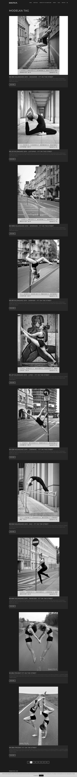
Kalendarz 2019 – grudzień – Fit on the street (34, 77)
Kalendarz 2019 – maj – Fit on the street (32, 524)
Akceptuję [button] (41, 775)
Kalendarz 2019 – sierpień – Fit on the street (32, 300)
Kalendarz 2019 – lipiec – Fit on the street (31, 375)
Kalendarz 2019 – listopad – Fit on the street (33, 151)
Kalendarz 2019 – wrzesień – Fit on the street (34, 226)
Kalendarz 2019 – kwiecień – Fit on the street (34, 598)
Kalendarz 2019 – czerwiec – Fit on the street (34, 449)
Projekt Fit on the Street (25, 673)
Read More (12, 84)
